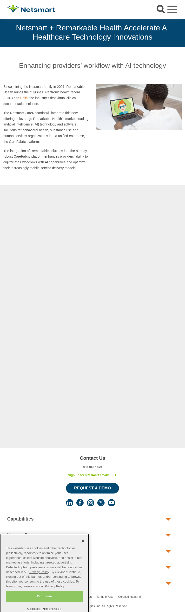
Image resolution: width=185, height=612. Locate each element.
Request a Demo (92, 488)
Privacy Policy (39, 579)
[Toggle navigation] (172, 9)
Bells (23, 98)
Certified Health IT (130, 596)
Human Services (25, 534)
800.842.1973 (92, 467)
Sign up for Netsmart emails (89, 475)
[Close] (83, 548)
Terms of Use (104, 596)
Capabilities (20, 519)
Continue (44, 603)
